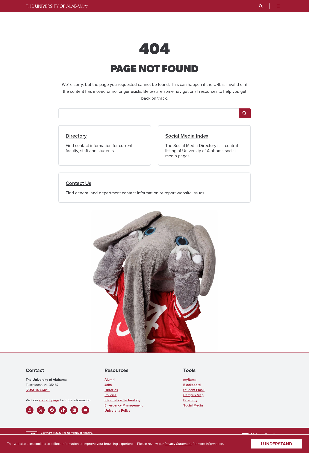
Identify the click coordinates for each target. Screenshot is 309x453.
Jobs (108, 384)
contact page (49, 400)
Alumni (110, 379)
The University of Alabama (77, 433)
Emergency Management (124, 405)
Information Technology (122, 400)
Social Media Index (186, 136)
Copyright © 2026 (51, 433)
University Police (117, 410)
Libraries (111, 389)
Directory (76, 136)
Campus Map (193, 395)
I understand (276, 444)
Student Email (193, 389)
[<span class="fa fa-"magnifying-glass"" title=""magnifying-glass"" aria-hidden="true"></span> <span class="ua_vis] (245, 113)
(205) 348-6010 (38, 389)
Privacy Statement (178, 443)
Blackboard (192, 384)
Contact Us (78, 183)
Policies (111, 395)
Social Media (193, 405)
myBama (190, 379)
